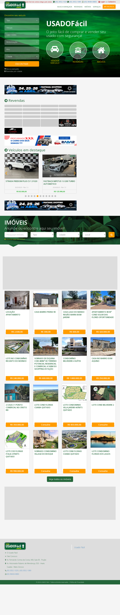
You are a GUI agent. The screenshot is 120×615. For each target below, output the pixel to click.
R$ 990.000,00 (17, 457)
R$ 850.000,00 (74, 414)
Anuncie (109, 6)
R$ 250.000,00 (103, 371)
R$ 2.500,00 (17, 328)
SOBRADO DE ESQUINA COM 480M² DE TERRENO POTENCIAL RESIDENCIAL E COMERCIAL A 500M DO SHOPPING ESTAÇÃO (45, 360)
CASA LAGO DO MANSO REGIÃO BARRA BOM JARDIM (73, 315)
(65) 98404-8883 (90, 2)
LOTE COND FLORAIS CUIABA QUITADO (43, 399)
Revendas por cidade (13, 71)
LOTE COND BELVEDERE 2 (103, 398)
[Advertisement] (98, 100)
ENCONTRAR (21, 63)
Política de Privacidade (77, 569)
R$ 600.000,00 (45, 371)
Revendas (78, 7)
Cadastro (112, 2)
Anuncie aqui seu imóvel (14, 239)
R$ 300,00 (45, 328)
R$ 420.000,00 (103, 328)
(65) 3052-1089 (75, 2)
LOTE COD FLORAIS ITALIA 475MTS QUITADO (14, 444)
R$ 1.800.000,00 (74, 371)
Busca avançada (11, 69)
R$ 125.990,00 (59, 191)
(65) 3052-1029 (61, 2)
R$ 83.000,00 (22, 191)
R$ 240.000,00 (17, 371)
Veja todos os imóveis (60, 465)
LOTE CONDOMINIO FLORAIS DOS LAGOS (101, 442)
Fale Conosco (12, 543)
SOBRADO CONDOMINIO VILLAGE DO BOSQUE (45, 442)
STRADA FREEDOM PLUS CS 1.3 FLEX (21, 181)
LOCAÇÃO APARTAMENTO (13, 313)
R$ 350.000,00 (17, 414)
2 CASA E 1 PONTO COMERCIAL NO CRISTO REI (16, 401)
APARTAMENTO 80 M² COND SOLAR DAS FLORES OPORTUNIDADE (103, 315)
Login (101, 2)
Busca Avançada (64, 7)
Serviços (97, 7)
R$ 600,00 (74, 328)
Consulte (45, 414)
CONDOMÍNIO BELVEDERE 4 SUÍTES (72, 356)
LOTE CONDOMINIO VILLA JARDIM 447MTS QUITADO (73, 401)
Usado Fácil (79, 534)
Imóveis (88, 7)
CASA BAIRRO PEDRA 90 (45, 312)
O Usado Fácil (12, 539)
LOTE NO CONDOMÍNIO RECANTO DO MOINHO (16, 356)
